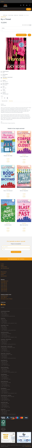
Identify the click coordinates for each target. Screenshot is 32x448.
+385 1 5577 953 (4, 290)
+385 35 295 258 (4, 288)
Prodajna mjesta (4, 266)
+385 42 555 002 (4, 348)
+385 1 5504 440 (4, 283)
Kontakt (2, 265)
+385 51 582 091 (4, 285)
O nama (2, 263)
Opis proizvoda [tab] (4, 100)
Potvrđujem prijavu (16, 251)
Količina (3, 28)
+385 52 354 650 (4, 289)
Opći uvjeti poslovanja (5, 268)
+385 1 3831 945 (4, 411)
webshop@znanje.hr (4, 280)
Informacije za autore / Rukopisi (6, 298)
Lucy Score (24, 154)
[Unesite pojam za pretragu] (16, 9)
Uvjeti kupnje (3, 273)
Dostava (2, 274)
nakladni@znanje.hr (4, 295)
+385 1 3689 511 (4, 297)
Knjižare (2, 1)
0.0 (26, 25)
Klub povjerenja (4, 271)
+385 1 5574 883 (4, 369)
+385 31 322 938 (4, 383)
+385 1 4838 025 (4, 397)
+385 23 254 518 (4, 286)
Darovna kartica (4, 275)
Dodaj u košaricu (21, 34)
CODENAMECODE (28, 446)
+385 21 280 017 (4, 404)
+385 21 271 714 (4, 341)
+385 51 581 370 (4, 362)
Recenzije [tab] (11, 100)
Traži (28, 9)
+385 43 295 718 (4, 282)
